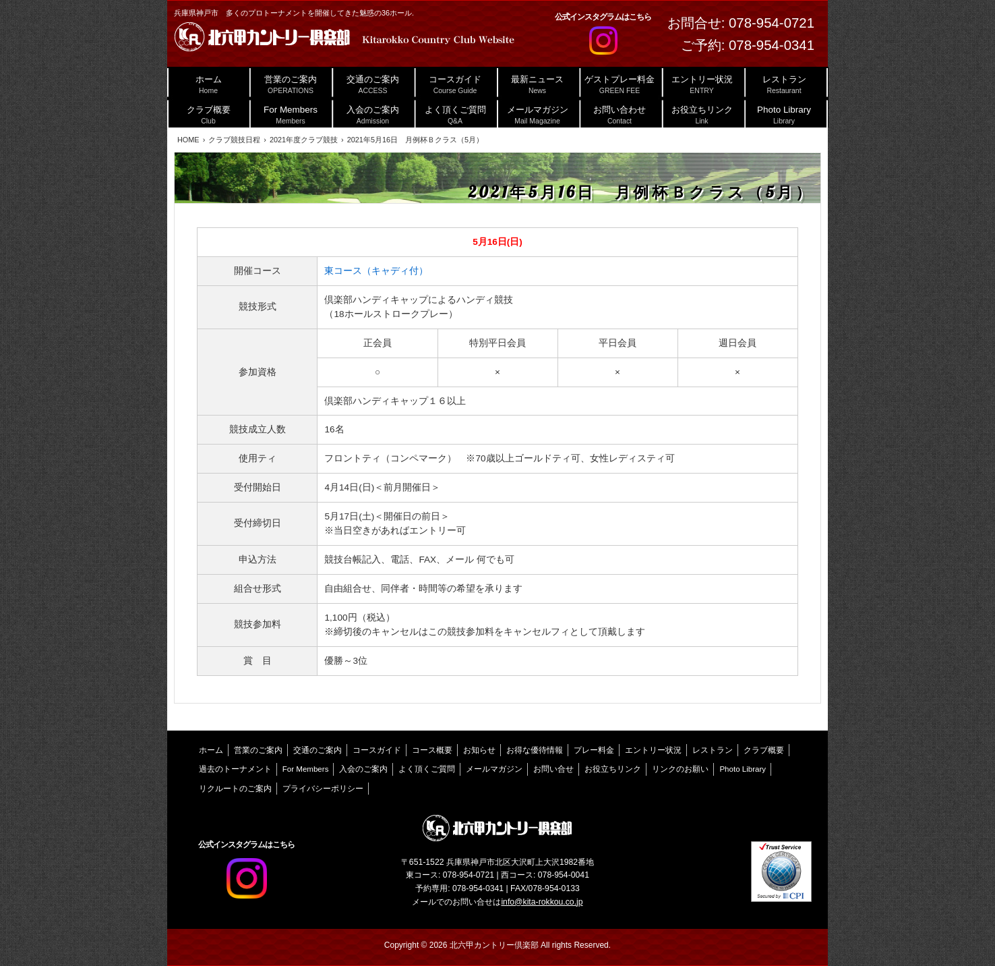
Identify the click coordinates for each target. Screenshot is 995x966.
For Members (305, 769)
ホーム (211, 750)
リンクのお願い (680, 769)
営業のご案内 (258, 750)
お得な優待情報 (534, 750)
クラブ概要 (764, 750)
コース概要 (432, 750)
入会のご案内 (363, 769)
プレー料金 (594, 750)
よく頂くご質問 (426, 769)
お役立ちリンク (612, 769)
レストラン (712, 750)
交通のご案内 (317, 750)
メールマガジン (494, 769)
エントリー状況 (653, 750)
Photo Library (742, 769)
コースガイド (377, 750)
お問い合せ (553, 769)
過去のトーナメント (235, 769)
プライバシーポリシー (322, 789)
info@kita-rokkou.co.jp (541, 902)
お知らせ (479, 750)
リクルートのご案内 (235, 789)
